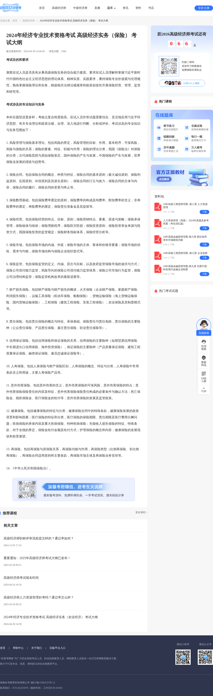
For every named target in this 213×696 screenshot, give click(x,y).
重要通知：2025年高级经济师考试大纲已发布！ (37, 558)
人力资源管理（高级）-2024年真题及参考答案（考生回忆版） (186, 222)
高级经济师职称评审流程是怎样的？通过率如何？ (39, 538)
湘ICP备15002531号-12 (43, 682)
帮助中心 (18, 648)
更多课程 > (141, 512)
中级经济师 (80, 7)
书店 (151, 7)
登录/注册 (203, 8)
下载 (204, 212)
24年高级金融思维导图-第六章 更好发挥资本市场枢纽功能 (185, 238)
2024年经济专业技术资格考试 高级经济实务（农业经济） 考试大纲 (51, 617)
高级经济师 (59, 7)
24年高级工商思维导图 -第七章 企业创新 (185, 253)
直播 (97, 7)
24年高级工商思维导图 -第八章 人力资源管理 (185, 206)
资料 (138, 7)
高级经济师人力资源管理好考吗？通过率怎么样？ (39, 597)
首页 (42, 7)
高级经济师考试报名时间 (21, 577)
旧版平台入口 (57, 648)
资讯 (125, 7)
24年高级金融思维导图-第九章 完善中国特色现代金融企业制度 (185, 268)
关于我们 (36, 648)
